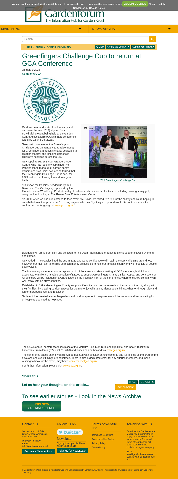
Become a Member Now (38, 451)
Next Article (147, 382)
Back (100, 46)
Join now (41, 404)
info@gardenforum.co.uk (35, 446)
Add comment (126, 387)
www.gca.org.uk (64, 205)
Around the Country (59, 46)
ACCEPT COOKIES (135, 3)
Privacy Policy (99, 443)
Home (28, 46)
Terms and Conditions (102, 435)
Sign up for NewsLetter (72, 450)
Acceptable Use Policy (103, 439)
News (39, 46)
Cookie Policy (98, 447)
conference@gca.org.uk (83, 361)
